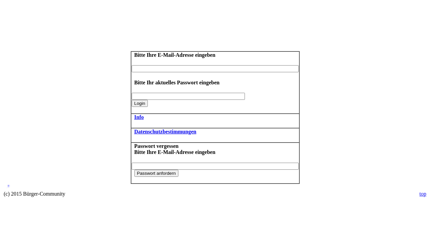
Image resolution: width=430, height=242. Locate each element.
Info (139, 117)
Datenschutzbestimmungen (165, 131)
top (423, 194)
